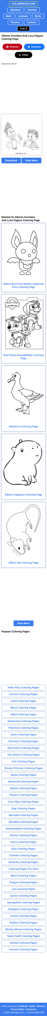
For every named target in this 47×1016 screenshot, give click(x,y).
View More (31, 160)
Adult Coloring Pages (23, 701)
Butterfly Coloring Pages (23, 862)
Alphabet (15, 9)
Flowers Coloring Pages (23, 795)
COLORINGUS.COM (23, 3)
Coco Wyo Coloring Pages (23, 801)
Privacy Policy (17, 1009)
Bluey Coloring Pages (23, 707)
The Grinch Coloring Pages (23, 754)
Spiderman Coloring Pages (24, 721)
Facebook (34, 47)
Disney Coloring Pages (23, 835)
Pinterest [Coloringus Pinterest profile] (41, 1006)
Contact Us (31, 1009)
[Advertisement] (23, 89)
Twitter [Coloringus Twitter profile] (32, 1006)
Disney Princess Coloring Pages (23, 768)
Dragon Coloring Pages (23, 882)
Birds (38, 16)
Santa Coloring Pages (23, 774)
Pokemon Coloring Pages (23, 727)
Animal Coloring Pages (23, 942)
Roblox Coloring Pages (23, 922)
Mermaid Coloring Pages (23, 815)
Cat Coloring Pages (23, 761)
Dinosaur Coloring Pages (23, 741)
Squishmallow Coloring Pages (23, 828)
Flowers (15, 22)
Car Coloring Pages (23, 889)
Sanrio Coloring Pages (23, 895)
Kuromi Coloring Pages (23, 949)
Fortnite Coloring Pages (23, 855)
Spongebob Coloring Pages (23, 902)
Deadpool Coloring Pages (23, 909)
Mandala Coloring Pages (23, 821)
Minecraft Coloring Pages (23, 781)
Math (9, 16)
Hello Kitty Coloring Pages (23, 687)
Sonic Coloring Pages (23, 734)
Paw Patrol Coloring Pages (23, 748)
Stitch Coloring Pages (24, 714)
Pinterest (12, 47)
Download (11, 160)
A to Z (23, 28)
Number (32, 9)
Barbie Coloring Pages (23, 788)
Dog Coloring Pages (23, 808)
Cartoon (31, 22)
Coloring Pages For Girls (23, 868)
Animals (23, 16)
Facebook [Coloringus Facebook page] (23, 1006)
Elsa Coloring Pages (23, 848)
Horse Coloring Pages (23, 842)
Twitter (23, 55)
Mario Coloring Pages (23, 875)
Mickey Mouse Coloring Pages (24, 929)
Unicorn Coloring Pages (23, 694)
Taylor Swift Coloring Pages (23, 936)
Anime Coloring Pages (23, 915)
